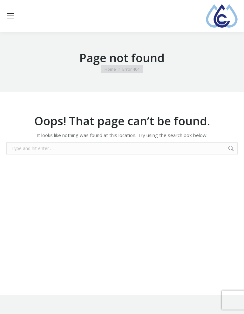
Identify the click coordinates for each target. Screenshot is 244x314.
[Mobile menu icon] (10, 16)
